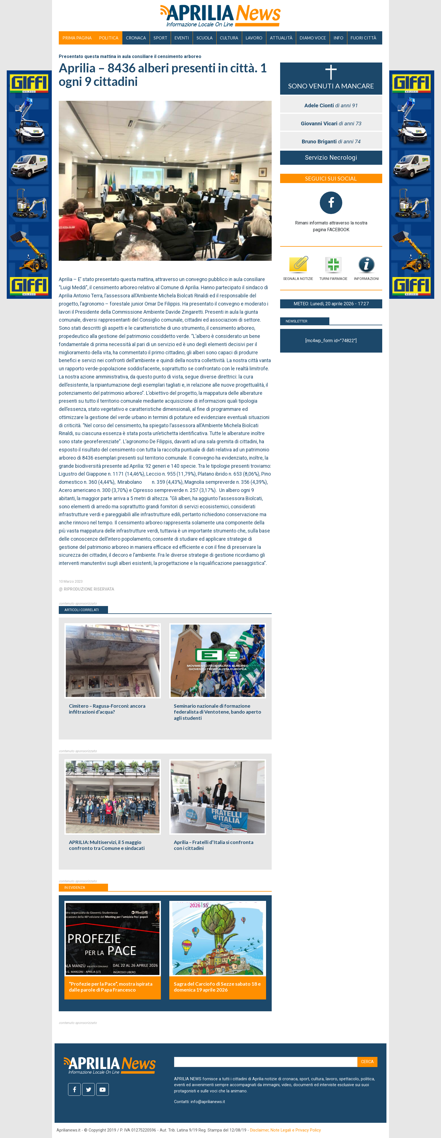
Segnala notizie (298, 268)
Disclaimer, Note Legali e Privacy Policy (285, 1130)
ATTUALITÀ (281, 37)
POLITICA (108, 37)
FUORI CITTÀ (363, 37)
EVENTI (182, 37)
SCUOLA (205, 37)
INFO (338, 37)
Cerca (367, 1061)
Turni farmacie (333, 268)
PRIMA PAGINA (77, 37)
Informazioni (366, 268)
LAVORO (254, 37)
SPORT (160, 37)
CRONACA (136, 37)
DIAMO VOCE (313, 37)
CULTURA (229, 37)
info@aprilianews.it (208, 1101)
